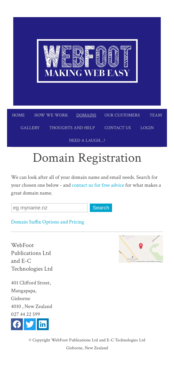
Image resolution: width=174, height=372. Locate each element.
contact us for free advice (98, 185)
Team (156, 115)
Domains (86, 115)
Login (147, 128)
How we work (51, 115)
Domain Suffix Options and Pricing (47, 221)
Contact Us (117, 128)
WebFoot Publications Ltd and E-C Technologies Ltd (98, 340)
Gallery (30, 128)
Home (18, 115)
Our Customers (122, 115)
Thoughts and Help (72, 128)
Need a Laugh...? (87, 140)
